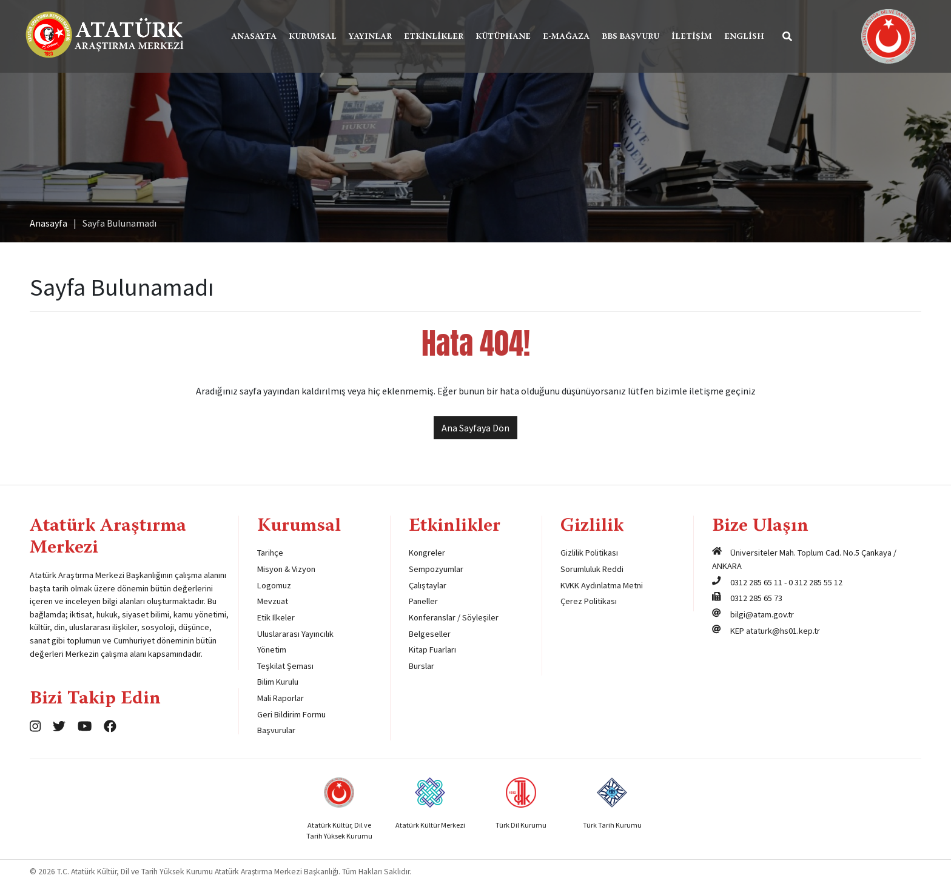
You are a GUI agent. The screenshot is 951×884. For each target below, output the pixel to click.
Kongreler (427, 552)
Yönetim (271, 649)
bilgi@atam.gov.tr (762, 614)
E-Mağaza (566, 37)
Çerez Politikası (588, 601)
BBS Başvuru (630, 37)
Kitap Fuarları (432, 649)
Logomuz (274, 585)
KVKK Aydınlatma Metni (601, 585)
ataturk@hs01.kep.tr (783, 630)
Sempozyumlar (436, 568)
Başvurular (276, 730)
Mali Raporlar (280, 698)
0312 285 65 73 (756, 598)
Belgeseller (430, 633)
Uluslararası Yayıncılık (295, 633)
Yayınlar (370, 37)
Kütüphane (503, 37)
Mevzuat (272, 601)
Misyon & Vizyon (286, 568)
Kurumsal (313, 37)
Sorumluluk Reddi (591, 568)
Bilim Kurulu (277, 681)
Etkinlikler (433, 37)
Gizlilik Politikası (589, 552)
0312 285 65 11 (756, 582)
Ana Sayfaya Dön (475, 428)
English (744, 37)
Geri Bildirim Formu (291, 714)
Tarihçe (270, 552)
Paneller (423, 601)
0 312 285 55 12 (815, 582)
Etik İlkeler (276, 617)
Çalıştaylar (427, 585)
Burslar (421, 665)
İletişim (691, 37)
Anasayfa (254, 37)
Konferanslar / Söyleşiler (454, 617)
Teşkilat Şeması (285, 665)
